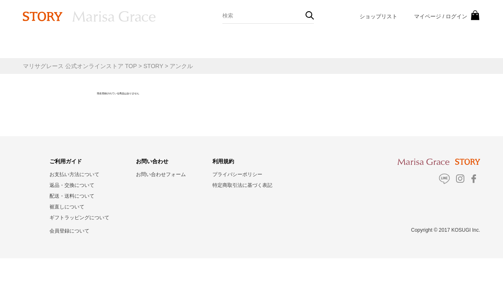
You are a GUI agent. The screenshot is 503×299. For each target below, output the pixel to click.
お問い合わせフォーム (161, 174)
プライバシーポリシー (237, 174)
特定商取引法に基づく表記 (242, 185)
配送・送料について (71, 196)
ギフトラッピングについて (79, 218)
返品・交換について (71, 185)
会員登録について (69, 231)
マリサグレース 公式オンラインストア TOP (80, 66)
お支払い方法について (74, 174)
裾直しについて (66, 207)
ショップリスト (378, 16)
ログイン (456, 16)
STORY (153, 66)
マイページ (427, 16)
